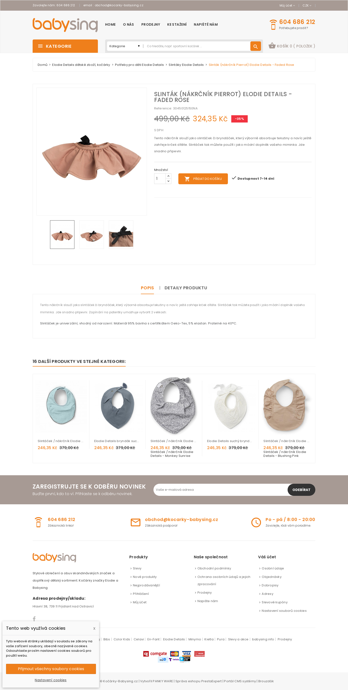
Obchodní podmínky (214, 568)
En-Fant (153, 639)
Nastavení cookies (50, 680)
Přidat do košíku (203, 179)
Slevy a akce (238, 639)
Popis (147, 288)
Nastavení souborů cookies (284, 610)
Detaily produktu (186, 288)
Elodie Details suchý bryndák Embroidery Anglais (230, 441)
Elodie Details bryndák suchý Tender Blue (117, 441)
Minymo (194, 639)
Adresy (267, 593)
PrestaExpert (211, 681)
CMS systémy (245, 681)
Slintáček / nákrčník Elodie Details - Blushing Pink (286, 441)
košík (291, 45)
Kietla (209, 639)
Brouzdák (266, 681)
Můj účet (139, 602)
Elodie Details (174, 639)
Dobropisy (270, 585)
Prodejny (204, 592)
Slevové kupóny (275, 602)
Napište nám (207, 601)
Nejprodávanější (146, 585)
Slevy (137, 568)
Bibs (106, 639)
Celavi (139, 639)
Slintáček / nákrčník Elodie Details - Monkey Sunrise (174, 441)
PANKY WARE (163, 681)
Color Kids (122, 639)
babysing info (263, 639)
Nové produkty (145, 577)
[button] (291, 46)
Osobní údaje (273, 568)
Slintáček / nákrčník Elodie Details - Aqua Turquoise (61, 441)
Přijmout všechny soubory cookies (51, 669)
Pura (221, 639)
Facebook (34, 619)
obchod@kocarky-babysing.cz (119, 5)
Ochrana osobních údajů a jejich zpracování (224, 580)
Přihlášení (141, 593)
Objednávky (272, 577)
